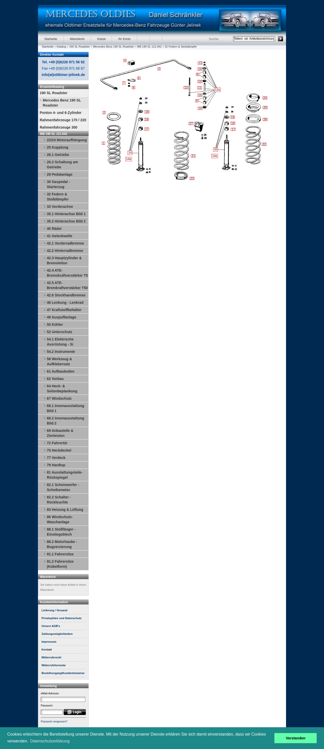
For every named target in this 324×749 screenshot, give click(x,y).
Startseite (50, 39)
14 (130, 152)
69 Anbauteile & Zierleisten (60, 433)
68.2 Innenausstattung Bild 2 (65, 420)
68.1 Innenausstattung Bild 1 (65, 408)
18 (146, 119)
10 (200, 108)
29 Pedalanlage (59, 174)
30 (215, 149)
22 (264, 144)
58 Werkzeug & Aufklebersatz (59, 361)
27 (191, 123)
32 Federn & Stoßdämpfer (181, 46)
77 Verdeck (56, 458)
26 (265, 119)
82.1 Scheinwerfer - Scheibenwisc (63, 487)
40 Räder (54, 229)
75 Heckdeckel (59, 450)
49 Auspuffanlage (61, 317)
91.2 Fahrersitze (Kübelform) (60, 564)
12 (186, 87)
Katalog (61, 46)
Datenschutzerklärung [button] (50, 741)
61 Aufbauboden (60, 371)
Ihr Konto (124, 39)
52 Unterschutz (59, 332)
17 (146, 129)
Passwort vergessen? (54, 721)
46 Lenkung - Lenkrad (65, 302)
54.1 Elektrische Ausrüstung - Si (60, 341)
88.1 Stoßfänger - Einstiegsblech (61, 531)
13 (200, 63)
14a (128, 159)
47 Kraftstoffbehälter (64, 310)
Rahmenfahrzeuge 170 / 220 (63, 120)
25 (265, 107)
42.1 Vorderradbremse (65, 243)
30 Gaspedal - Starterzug (58, 184)
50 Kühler (55, 324)
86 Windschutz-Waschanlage (60, 519)
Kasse (101, 39)
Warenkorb (77, 39)
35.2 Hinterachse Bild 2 (66, 221)
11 (199, 87)
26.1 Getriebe (58, 155)
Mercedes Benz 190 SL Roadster (113, 46)
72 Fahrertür (57, 443)
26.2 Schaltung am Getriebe (62, 164)
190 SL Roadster (79, 46)
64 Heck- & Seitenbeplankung (62, 388)
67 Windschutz (59, 398)
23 (192, 178)
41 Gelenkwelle (59, 236)
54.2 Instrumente (61, 352)
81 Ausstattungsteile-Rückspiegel (65, 474)
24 (265, 97)
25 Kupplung (57, 147)
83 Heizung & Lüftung (65, 510)
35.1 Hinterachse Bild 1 (66, 214)
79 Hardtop (56, 465)
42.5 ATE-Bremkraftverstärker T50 (67, 285)
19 (147, 111)
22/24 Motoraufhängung (67, 140)
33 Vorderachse (60, 207)
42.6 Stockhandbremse (66, 295)
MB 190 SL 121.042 (149, 46)
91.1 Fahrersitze (60, 554)
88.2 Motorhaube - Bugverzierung (62, 544)
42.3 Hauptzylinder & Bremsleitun (64, 260)
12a (217, 89)
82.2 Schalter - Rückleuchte (59, 499)
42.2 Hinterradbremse (65, 251)
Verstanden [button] (296, 738)
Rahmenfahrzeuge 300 (58, 127)
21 (193, 155)
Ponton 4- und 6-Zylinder (61, 113)
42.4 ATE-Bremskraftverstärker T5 (67, 272)
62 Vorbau (55, 379)
